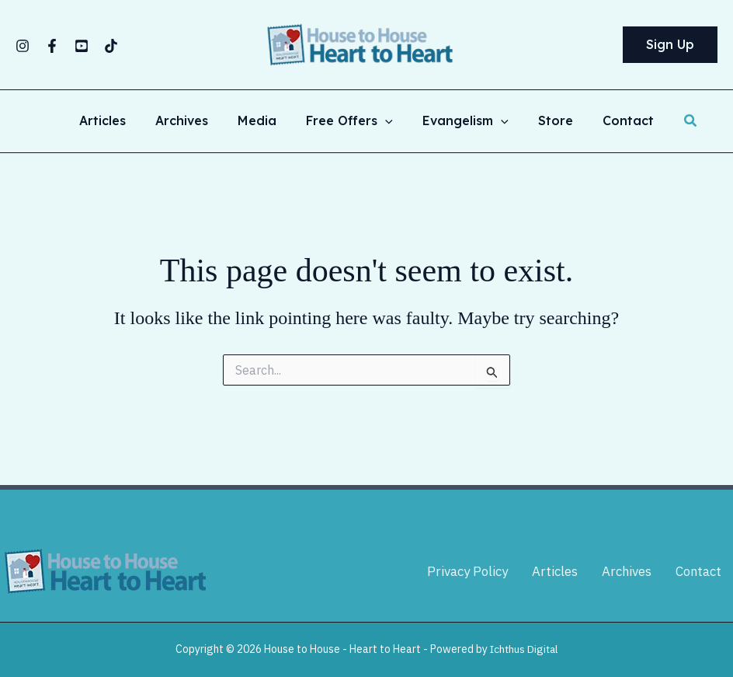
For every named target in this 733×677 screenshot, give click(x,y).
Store (546, 121)
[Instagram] (23, 46)
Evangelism (461, 121)
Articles (116, 121)
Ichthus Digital (524, 649)
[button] (670, 45)
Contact (614, 121)
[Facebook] (52, 46)
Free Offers (349, 121)
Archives (191, 121)
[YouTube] (82, 46)
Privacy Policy (468, 571)
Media (261, 121)
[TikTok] (111, 46)
